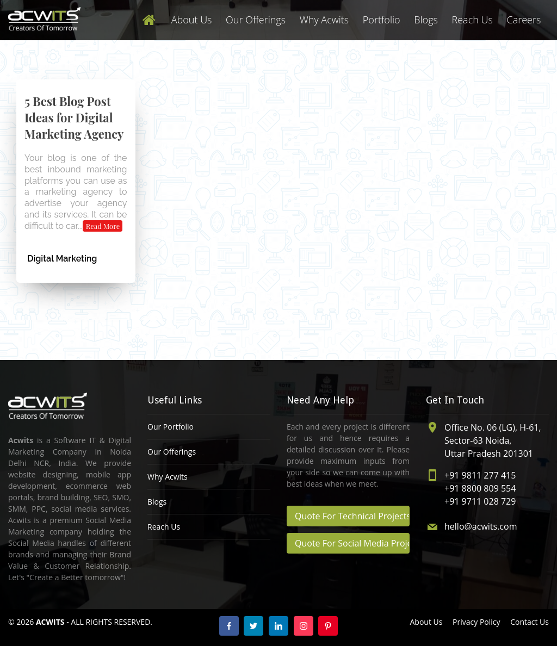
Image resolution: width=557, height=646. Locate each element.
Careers (523, 19)
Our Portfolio (170, 426)
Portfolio (381, 19)
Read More (103, 226)
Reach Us (472, 19)
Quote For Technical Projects (352, 516)
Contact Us (529, 622)
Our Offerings (256, 19)
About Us (191, 19)
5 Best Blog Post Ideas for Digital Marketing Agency (73, 117)
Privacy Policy (476, 622)
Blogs (426, 19)
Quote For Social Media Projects (352, 543)
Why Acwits (324, 19)
